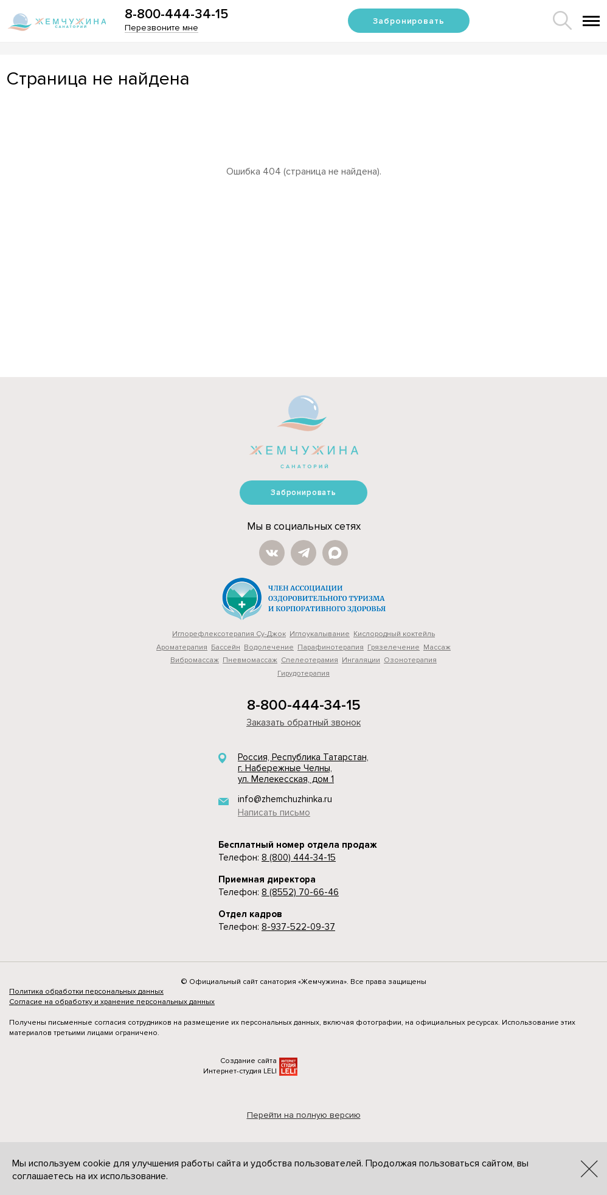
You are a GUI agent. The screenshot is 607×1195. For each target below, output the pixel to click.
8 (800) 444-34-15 (299, 857)
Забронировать (408, 21)
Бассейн (225, 647)
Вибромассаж (194, 660)
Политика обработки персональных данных (86, 991)
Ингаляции (361, 660)
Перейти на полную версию (304, 1115)
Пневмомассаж (250, 660)
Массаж (437, 647)
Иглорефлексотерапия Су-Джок (229, 634)
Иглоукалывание (320, 634)
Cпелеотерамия (309, 660)
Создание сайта (248, 1060)
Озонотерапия (410, 660)
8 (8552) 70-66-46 (300, 892)
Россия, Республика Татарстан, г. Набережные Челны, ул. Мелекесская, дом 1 (303, 768)
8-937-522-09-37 (298, 926)
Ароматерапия (181, 647)
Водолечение (269, 647)
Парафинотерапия (330, 647)
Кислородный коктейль (394, 634)
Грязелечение (393, 647)
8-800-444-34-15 (176, 14)
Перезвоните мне (161, 28)
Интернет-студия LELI (240, 1071)
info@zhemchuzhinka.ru (285, 799)
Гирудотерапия (303, 673)
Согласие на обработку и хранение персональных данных (112, 1001)
